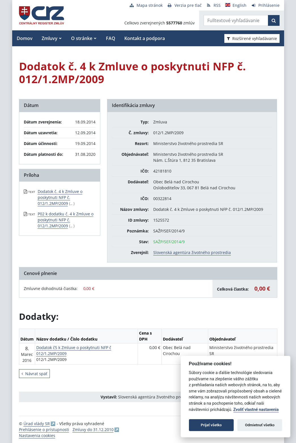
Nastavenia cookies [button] (37, 435)
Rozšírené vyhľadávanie (252, 38)
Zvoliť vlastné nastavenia (256, 409)
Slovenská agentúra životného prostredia (192, 252)
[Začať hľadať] (274, 20)
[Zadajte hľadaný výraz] (236, 20)
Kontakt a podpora (144, 38)
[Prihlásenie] (265, 5)
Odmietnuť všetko (259, 425)
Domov (25, 38)
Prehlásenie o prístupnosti (44, 429)
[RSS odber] (213, 5)
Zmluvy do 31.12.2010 (93, 429)
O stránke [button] (81, 38)
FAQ (110, 38)
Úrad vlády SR (37, 423)
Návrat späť (34, 373)
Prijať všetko (211, 425)
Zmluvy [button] (50, 38)
